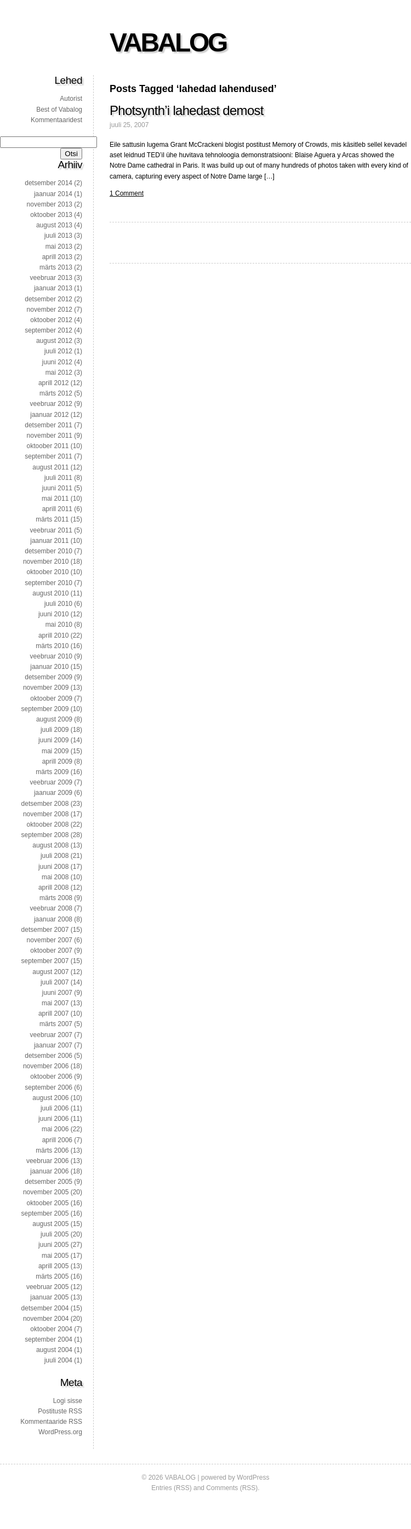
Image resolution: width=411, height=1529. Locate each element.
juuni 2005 (53, 1245)
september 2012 (48, 330)
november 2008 (45, 814)
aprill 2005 (53, 1266)
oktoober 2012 (51, 320)
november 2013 (49, 204)
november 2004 (45, 1318)
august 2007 (50, 972)
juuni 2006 (53, 1119)
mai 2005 (55, 1255)
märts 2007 (55, 1024)
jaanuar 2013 (53, 288)
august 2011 (50, 467)
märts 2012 (55, 393)
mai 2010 (58, 624)
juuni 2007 (57, 993)
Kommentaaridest (56, 120)
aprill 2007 (53, 1013)
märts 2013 (55, 267)
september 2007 (45, 961)
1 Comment (127, 193)
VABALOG (168, 42)
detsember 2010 (48, 551)
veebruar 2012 (51, 404)
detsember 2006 (48, 1056)
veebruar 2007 (51, 1035)
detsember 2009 (48, 677)
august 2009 (54, 719)
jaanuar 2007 (53, 1045)
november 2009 (45, 687)
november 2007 (49, 940)
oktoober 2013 (51, 215)
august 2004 (54, 1350)
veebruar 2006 (47, 1161)
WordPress (253, 1477)
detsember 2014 (48, 183)
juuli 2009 (54, 730)
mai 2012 (58, 372)
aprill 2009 (57, 761)
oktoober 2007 (51, 950)
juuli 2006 (54, 1108)
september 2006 (48, 1087)
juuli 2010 (58, 604)
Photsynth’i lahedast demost (187, 110)
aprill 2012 (53, 383)
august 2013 (54, 225)
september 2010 (48, 583)
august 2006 (50, 1098)
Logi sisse (67, 1401)
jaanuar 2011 (49, 541)
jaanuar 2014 (53, 194)
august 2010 (50, 593)
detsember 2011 (48, 425)
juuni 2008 (53, 867)
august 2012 (54, 341)
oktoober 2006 (51, 1076)
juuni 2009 (53, 740)
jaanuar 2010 (49, 667)
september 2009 (45, 709)
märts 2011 (52, 519)
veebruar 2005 (47, 1287)
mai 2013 (58, 246)
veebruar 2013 (51, 278)
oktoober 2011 (48, 446)
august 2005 (50, 1224)
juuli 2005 (54, 1234)
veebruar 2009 (51, 782)
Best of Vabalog (59, 109)
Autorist (71, 98)
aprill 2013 (57, 257)
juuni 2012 (57, 362)
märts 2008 (55, 898)
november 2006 (45, 1066)
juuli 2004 (58, 1360)
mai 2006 (55, 1129)
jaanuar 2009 (53, 793)
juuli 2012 (58, 351)
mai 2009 (55, 751)
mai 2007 (55, 1003)
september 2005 (45, 1213)
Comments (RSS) (232, 1488)
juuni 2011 (57, 488)
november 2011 (49, 435)
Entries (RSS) (171, 1488)
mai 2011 (55, 498)
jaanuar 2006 (49, 1171)
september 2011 (48, 456)
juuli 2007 (54, 982)
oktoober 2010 (48, 572)
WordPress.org (60, 1432)
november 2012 (49, 309)
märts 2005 (52, 1276)
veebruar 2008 (51, 908)
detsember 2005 (48, 1182)
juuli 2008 (54, 856)
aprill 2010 (53, 635)
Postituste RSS (60, 1411)
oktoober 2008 (48, 824)
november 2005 (45, 1192)
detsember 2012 (48, 299)
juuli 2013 (58, 235)
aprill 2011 (57, 509)
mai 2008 (55, 877)
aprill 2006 (57, 1140)
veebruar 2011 (51, 530)
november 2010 (45, 561)
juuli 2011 (58, 478)
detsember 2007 (45, 930)
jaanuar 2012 (49, 415)
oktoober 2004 (51, 1329)
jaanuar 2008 (53, 919)
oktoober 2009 (51, 698)
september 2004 (48, 1339)
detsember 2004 (45, 1308)
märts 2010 (52, 646)
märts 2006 (52, 1150)
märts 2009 (52, 772)
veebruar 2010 (51, 656)
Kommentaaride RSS (51, 1421)
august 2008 (50, 845)
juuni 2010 (53, 614)
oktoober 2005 (48, 1203)
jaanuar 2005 (49, 1297)
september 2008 (45, 835)
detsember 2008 (45, 804)
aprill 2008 (53, 887)
